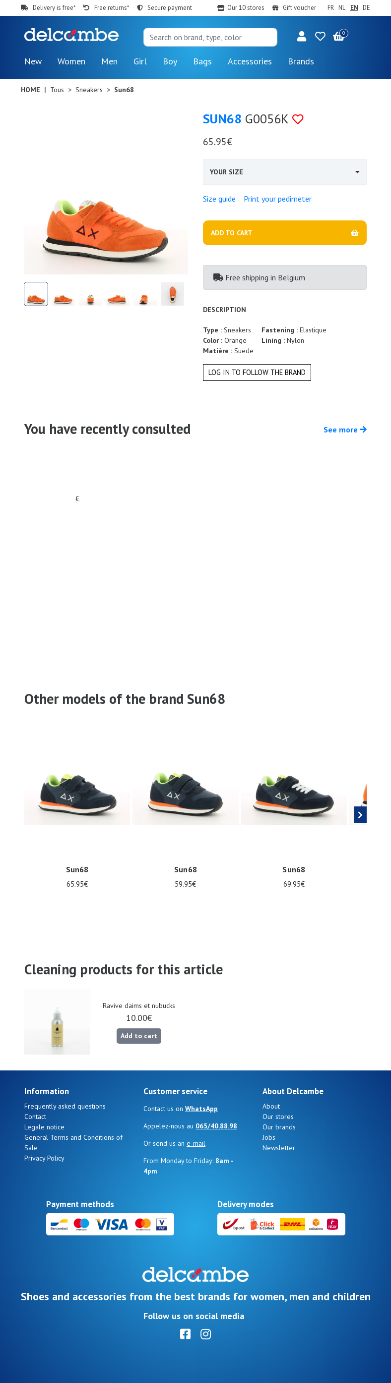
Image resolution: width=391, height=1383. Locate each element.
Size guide (219, 199)
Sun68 (222, 118)
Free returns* (111, 7)
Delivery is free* (54, 7)
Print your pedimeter (278, 199)
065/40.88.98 (216, 1125)
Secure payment (169, 7)
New (33, 61)
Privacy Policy (44, 1158)
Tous (57, 89)
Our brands (279, 1126)
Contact (35, 1116)
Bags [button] (202, 61)
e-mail (196, 1143)
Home (30, 89)
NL (341, 7)
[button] (301, 37)
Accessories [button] (250, 61)
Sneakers (89, 89)
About (271, 1106)
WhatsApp (201, 1108)
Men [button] (109, 61)
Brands (301, 61)
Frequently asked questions (65, 1106)
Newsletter (278, 1147)
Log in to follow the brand (257, 372)
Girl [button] (140, 61)
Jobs (268, 1137)
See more (345, 429)
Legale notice (44, 1126)
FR (330, 7)
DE (366, 7)
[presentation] (360, 814)
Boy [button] (170, 61)
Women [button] (71, 61)
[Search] (210, 37)
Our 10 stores (245, 7)
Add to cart (139, 1035)
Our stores (278, 1116)
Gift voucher (299, 7)
